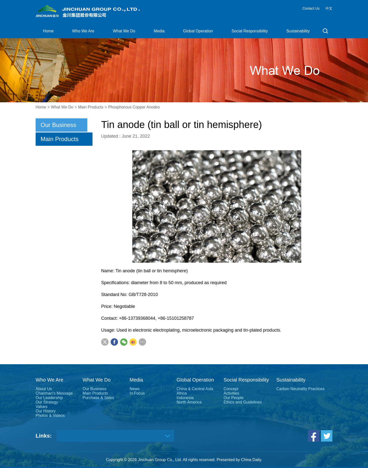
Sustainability (298, 31)
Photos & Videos (50, 415)
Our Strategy (47, 402)
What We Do (124, 31)
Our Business (58, 125)
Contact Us (311, 8)
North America (189, 402)
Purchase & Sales (98, 398)
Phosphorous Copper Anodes (134, 107)
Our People (234, 398)
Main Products (90, 107)
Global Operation (198, 31)
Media (159, 31)
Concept (231, 389)
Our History (46, 411)
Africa (182, 393)
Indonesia (185, 398)
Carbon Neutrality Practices (300, 389)
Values (41, 406)
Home (48, 31)
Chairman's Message (54, 393)
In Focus (137, 393)
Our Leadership (49, 398)
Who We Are (83, 31)
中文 (328, 8)
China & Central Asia (195, 389)
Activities (231, 393)
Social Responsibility (249, 31)
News (134, 389)
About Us (44, 389)
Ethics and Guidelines (243, 402)
